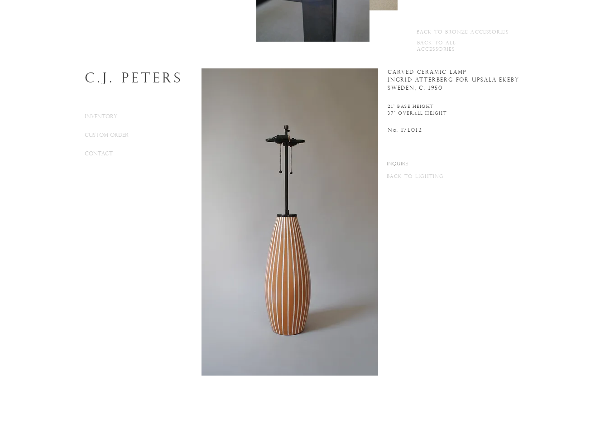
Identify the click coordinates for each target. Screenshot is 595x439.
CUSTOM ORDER (107, 135)
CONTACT (99, 154)
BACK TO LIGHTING (415, 176)
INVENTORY (101, 117)
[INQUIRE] (397, 164)
